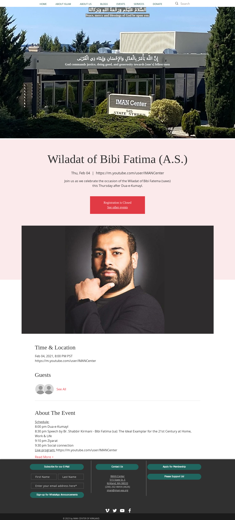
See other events (117, 207)
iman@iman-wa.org (117, 490)
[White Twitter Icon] (115, 510)
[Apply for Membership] (174, 467)
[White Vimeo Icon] (107, 510)
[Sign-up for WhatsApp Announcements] (57, 495)
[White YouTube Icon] (122, 510)
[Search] (192, 3)
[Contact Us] (117, 467)
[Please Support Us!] (174, 477)
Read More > (44, 457)
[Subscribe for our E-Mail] (57, 467)
